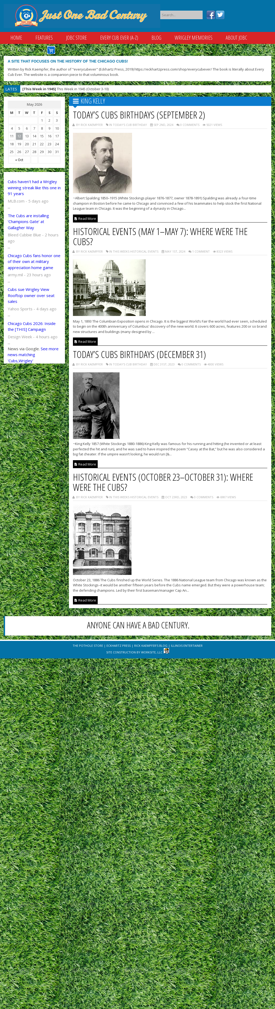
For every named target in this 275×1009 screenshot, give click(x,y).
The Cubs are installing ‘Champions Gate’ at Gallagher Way (28, 221)
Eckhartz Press (118, 646)
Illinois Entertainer (187, 646)
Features (44, 37)
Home (16, 37)
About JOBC (236, 37)
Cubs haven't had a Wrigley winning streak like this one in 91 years (34, 187)
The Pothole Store (88, 646)
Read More (85, 218)
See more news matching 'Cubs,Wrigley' (33, 354)
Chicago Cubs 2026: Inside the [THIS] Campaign (32, 326)
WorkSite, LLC (151, 652)
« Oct (19, 159)
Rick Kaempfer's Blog (150, 646)
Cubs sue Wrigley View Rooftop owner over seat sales (31, 295)
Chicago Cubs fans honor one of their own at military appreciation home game (34, 261)
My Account (22, 49)
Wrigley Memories (193, 37)
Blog (156, 37)
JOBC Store (76, 37)
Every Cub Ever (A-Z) (119, 37)
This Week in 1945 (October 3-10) (65, 89)
